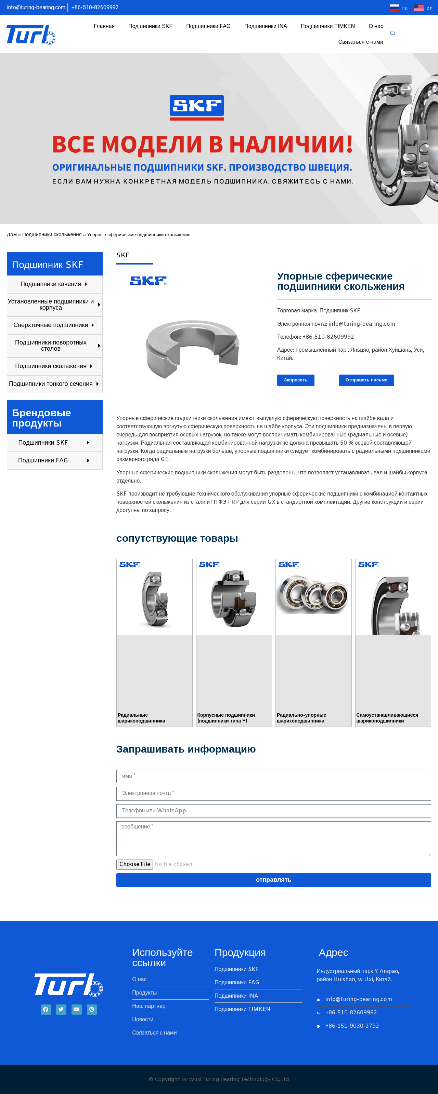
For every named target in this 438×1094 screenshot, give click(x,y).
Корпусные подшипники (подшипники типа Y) (226, 718)
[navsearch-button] (393, 34)
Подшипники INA (265, 26)
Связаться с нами (360, 42)
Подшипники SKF (150, 26)
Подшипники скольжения (52, 234)
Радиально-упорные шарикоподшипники (301, 718)
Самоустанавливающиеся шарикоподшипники (387, 718)
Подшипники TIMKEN (328, 26)
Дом (12, 234)
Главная (104, 26)
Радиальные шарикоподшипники (141, 718)
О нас (376, 26)
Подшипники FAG (208, 26)
